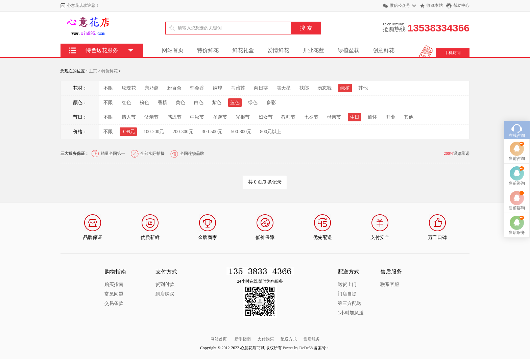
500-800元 (241, 131)
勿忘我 (324, 88)
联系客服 (389, 284)
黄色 (180, 102)
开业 (390, 117)
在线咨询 (517, 128)
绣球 (217, 88)
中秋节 (197, 117)
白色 (198, 102)
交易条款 (113, 303)
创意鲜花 (383, 50)
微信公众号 (400, 5)
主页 (93, 71)
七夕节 (311, 117)
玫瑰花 (129, 88)
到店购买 (164, 293)
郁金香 (197, 88)
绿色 (253, 102)
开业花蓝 (313, 50)
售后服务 (312, 339)
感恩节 (174, 117)
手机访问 (452, 52)
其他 (363, 88)
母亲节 (334, 117)
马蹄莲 (238, 88)
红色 (126, 102)
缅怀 (372, 117)
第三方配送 (349, 303)
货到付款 (164, 284)
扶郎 (304, 88)
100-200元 (154, 131)
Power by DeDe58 (298, 347)
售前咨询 (517, 151)
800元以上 (270, 131)
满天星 (283, 88)
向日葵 (261, 88)
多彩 (271, 102)
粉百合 (174, 88)
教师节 (288, 117)
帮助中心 (461, 5)
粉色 (144, 102)
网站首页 (173, 50)
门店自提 (347, 293)
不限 (108, 88)
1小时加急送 (351, 312)
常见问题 (113, 293)
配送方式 (289, 339)
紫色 (216, 102)
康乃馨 (151, 88)
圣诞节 (220, 117)
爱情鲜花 (278, 50)
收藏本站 (435, 5)
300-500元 (212, 131)
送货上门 (347, 284)
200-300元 (183, 131)
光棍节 (243, 117)
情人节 (129, 117)
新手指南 (243, 339)
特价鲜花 (208, 50)
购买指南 (113, 284)
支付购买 (266, 339)
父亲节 (151, 117)
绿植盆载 (348, 50)
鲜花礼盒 (243, 50)
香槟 (162, 102)
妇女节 (266, 117)
